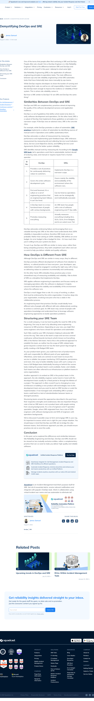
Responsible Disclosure (38, 695)
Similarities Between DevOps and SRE (6, 65)
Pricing (39, 7)
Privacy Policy (24, 695)
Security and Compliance (71, 695)
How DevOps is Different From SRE (5, 69)
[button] (9, 7)
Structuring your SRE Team (6, 74)
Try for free (70, 455)
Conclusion (3, 78)
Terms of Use (57, 695)
